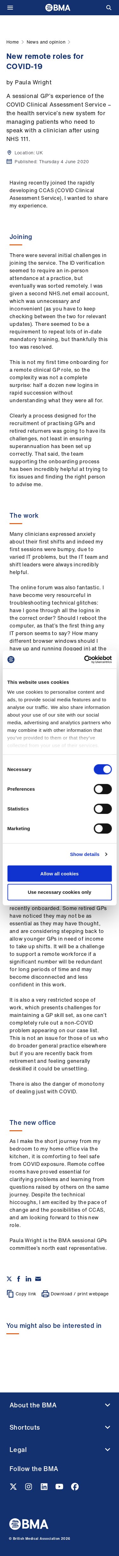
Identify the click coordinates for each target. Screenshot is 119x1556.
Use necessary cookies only (59, 892)
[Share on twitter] (9, 1279)
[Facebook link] (75, 1488)
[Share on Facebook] (19, 1279)
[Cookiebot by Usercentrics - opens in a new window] (85, 659)
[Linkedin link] (44, 1488)
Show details (85, 854)
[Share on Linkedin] (28, 1279)
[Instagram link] (29, 1488)
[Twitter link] (14, 1488)
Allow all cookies (59, 873)
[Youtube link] (60, 1488)
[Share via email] (38, 1279)
